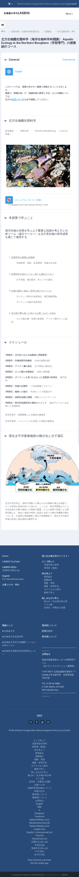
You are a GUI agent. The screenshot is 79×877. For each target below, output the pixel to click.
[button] (10, 3)
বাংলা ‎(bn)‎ (39, 851)
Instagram (39, 813)
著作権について (49, 636)
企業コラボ (39, 785)
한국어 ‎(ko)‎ (39, 854)
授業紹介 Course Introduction (49, 31)
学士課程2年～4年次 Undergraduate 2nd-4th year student (68, 31)
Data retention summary (39, 860)
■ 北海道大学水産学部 (12, 636)
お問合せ (39, 800)
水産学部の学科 (51, 565)
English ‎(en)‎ (39, 829)
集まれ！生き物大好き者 (55, 601)
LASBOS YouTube (11, 561)
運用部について (49, 625)
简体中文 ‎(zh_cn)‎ (39, 848)
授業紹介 (48, 580)
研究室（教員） (51, 568)
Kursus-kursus (6, 31)
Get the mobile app (39, 863)
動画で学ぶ (49, 592)
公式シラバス (18, 99)
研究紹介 (48, 576)
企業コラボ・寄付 (10, 584)
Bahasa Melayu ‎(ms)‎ (39, 819)
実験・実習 (49, 583)
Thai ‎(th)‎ (39, 835)
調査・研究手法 (51, 586)
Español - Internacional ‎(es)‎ (39, 832)
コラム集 (48, 604)
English (39, 804)
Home (5, 556)
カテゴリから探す (52, 589)
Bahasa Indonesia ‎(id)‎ (39, 823)
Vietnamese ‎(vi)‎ (39, 838)
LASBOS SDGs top (11, 570)
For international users (13, 579)
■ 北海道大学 (8, 631)
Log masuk (71, 4)
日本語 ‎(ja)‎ (40, 845)
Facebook (39, 816)
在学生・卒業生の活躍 (54, 607)
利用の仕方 (47, 631)
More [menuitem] (68, 14)
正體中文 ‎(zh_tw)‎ (39, 842)
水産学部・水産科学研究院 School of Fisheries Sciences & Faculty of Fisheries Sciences (26, 31)
